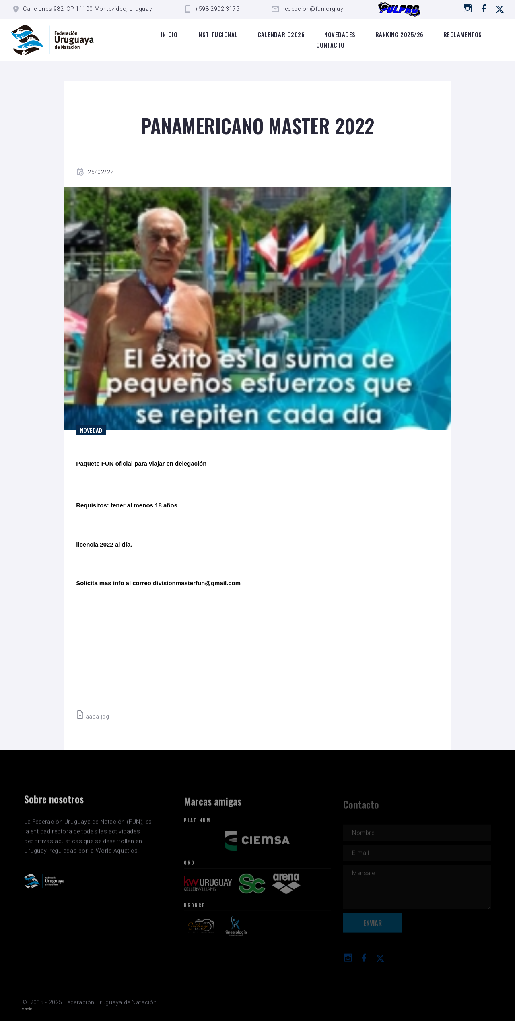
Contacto (330, 44)
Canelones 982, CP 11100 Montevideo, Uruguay (87, 9)
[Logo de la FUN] (52, 40)
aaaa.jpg (92, 716)
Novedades (340, 34)
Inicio (169, 34)
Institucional (217, 34)
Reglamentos (462, 34)
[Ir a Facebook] (484, 8)
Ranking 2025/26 (399, 34)
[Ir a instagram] (468, 8)
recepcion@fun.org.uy (312, 9)
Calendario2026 (281, 34)
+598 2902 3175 (217, 9)
